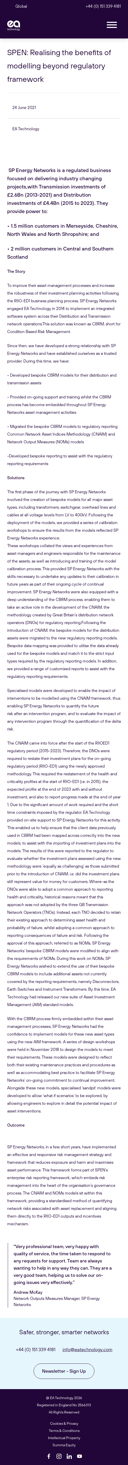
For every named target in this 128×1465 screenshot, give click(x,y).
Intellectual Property (64, 1438)
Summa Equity (64, 1445)
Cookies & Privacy (64, 1423)
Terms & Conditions (64, 1430)
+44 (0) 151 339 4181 (103, 6)
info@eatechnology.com (87, 1349)
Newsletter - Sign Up (64, 1371)
